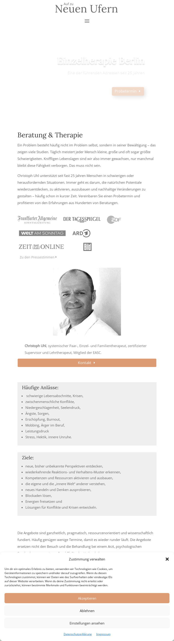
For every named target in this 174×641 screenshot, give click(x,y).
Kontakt (84, 362)
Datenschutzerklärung (78, 634)
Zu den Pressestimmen (37, 257)
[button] (167, 559)
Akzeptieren (87, 598)
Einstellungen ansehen (87, 623)
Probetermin (126, 93)
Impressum (103, 634)
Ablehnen (87, 610)
